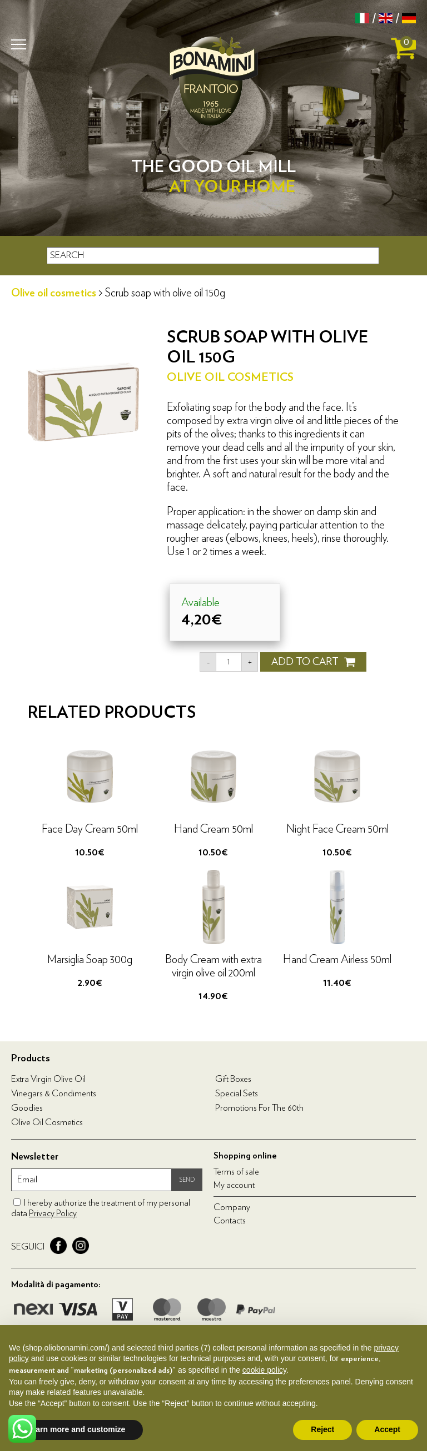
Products (30, 1059)
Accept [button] (387, 1429)
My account (234, 1185)
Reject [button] (322, 1429)
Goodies (27, 1108)
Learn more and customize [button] (76, 1429)
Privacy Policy (53, 1213)
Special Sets (236, 1093)
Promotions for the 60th (259, 1108)
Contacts (230, 1220)
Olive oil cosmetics (53, 293)
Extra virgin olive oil (48, 1079)
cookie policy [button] (264, 1370)
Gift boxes (233, 1079)
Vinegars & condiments (53, 1093)
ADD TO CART (313, 662)
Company (232, 1207)
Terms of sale (236, 1171)
